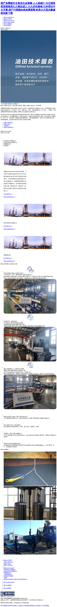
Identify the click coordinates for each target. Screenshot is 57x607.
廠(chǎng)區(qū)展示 (9, 22)
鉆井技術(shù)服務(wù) (10, 569)
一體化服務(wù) (8, 574)
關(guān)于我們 (8, 19)
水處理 (5, 577)
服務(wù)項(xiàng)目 (9, 20)
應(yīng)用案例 (7, 23)
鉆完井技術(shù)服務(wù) (10, 571)
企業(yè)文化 (7, 563)
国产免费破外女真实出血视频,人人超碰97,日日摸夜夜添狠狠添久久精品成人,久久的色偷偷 (25, 605)
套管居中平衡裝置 (8, 576)
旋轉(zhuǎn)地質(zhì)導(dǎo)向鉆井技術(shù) (15, 579)
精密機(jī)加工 (7, 572)
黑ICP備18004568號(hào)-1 (37, 600)
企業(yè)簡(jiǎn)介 (8, 562)
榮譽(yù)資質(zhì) (8, 565)
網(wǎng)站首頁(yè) (9, 17)
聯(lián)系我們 (7, 25)
